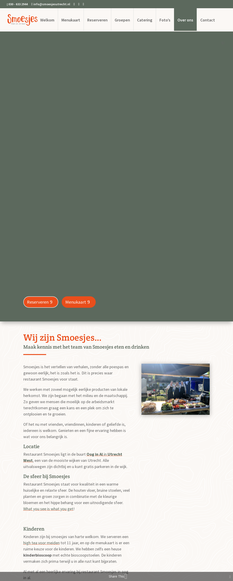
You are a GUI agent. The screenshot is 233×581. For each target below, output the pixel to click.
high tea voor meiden (41, 542)
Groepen (122, 20)
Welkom (47, 20)
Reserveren (97, 20)
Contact (207, 20)
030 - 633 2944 (18, 4)
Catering (144, 20)
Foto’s (164, 20)
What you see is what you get (48, 508)
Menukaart (70, 20)
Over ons (185, 20)
